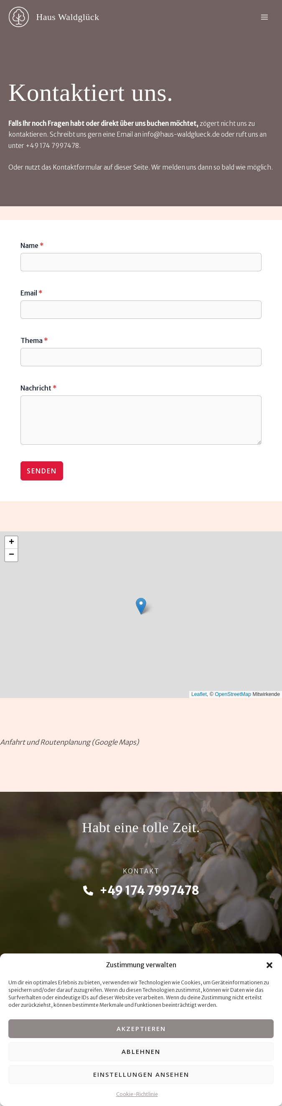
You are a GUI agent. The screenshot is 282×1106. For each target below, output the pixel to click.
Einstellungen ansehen (141, 1074)
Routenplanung (65, 742)
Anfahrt (12, 742)
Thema (34, 340)
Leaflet (199, 694)
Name (32, 245)
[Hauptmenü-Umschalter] (264, 17)
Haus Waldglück (67, 17)
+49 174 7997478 (52, 146)
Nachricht (38, 388)
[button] (269, 965)
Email (31, 293)
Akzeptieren (141, 1028)
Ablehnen (141, 1051)
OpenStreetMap (233, 694)
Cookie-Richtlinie (137, 1094)
